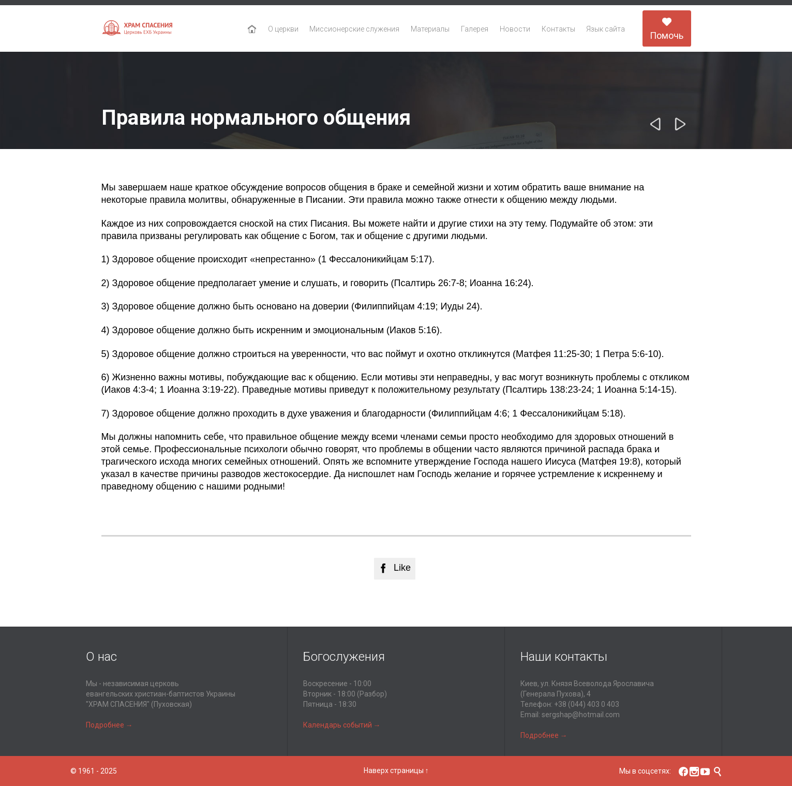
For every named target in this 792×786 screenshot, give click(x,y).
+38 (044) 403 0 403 (586, 704)
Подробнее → (109, 725)
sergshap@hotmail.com (581, 714)
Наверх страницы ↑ (396, 770)
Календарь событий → (342, 725)
